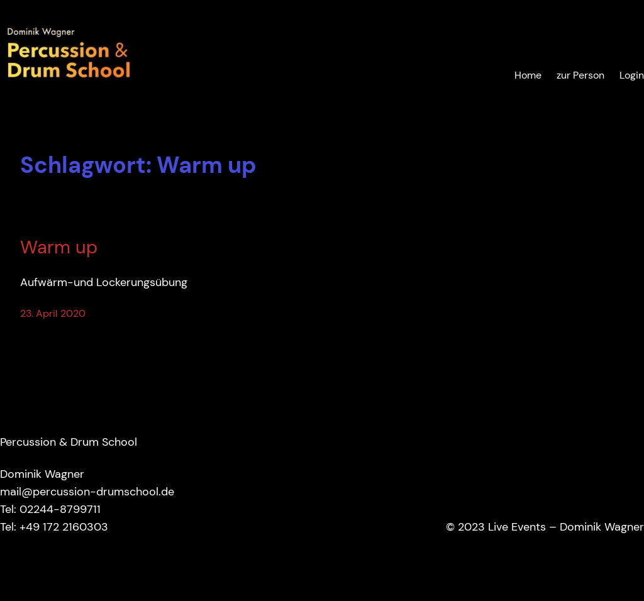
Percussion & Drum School (68, 442)
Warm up (58, 247)
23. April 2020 (53, 313)
